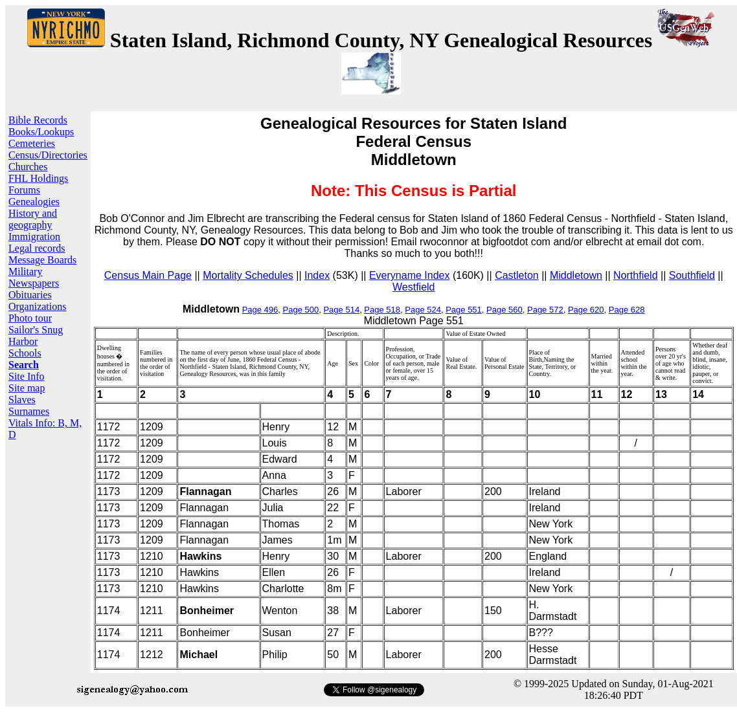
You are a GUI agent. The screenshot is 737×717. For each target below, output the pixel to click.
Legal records (36, 248)
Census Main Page (148, 275)
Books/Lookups (41, 131)
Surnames (28, 411)
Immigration (34, 236)
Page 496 (260, 309)
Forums (24, 189)
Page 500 (301, 309)
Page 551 (464, 309)
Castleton (517, 275)
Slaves (22, 399)
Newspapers (33, 283)
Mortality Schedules (248, 275)
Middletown (576, 275)
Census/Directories (47, 154)
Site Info (26, 376)
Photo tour (30, 318)
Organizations (37, 306)
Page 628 (627, 309)
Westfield (413, 286)
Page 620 (586, 309)
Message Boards (42, 259)
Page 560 (504, 309)
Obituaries (30, 294)
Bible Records (37, 120)
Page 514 (341, 309)
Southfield (692, 275)
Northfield (635, 275)
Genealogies (34, 201)
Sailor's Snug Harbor (35, 335)
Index (317, 275)
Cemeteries (31, 143)
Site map (26, 387)
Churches (27, 166)
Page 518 (382, 309)
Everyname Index (409, 275)
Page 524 (423, 309)
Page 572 (545, 309)
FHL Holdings (38, 178)
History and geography (32, 219)
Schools (24, 352)
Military (25, 271)
